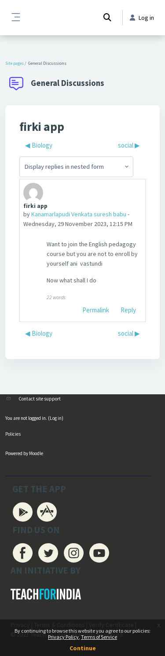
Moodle (36, 453)
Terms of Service (99, 637)
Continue (83, 648)
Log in (56, 418)
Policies (13, 434)
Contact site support (39, 399)
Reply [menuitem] (128, 310)
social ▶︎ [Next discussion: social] (129, 145)
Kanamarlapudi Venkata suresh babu (78, 214)
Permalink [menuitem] (95, 310)
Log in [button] (142, 18)
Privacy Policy (63, 637)
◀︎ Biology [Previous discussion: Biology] (38, 145)
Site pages (14, 63)
